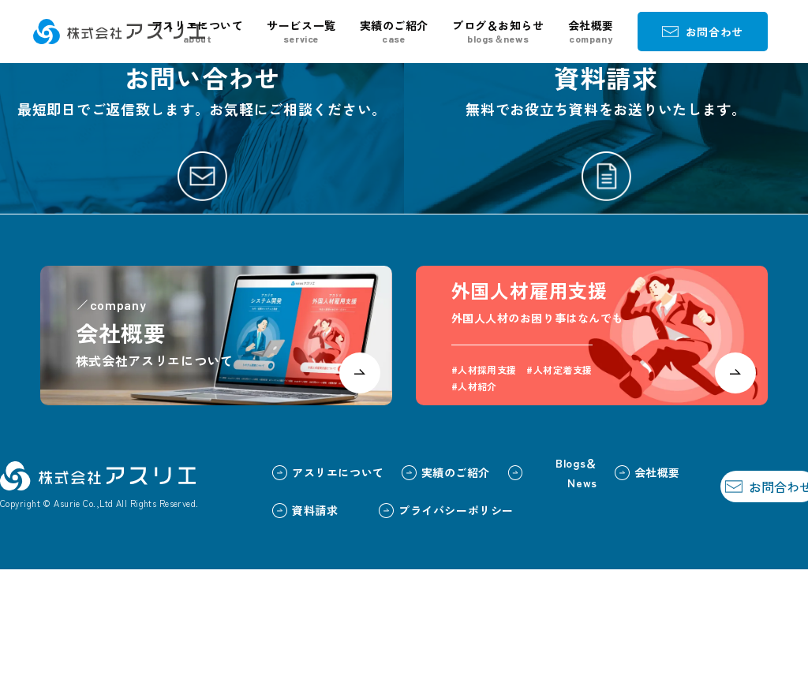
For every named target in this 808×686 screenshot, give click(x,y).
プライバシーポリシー (412, 626)
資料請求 (271, 626)
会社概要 (591, 31)
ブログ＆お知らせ (498, 31)
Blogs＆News (518, 588)
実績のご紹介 (394, 31)
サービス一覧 (301, 31)
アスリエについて (197, 31)
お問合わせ (702, 31)
